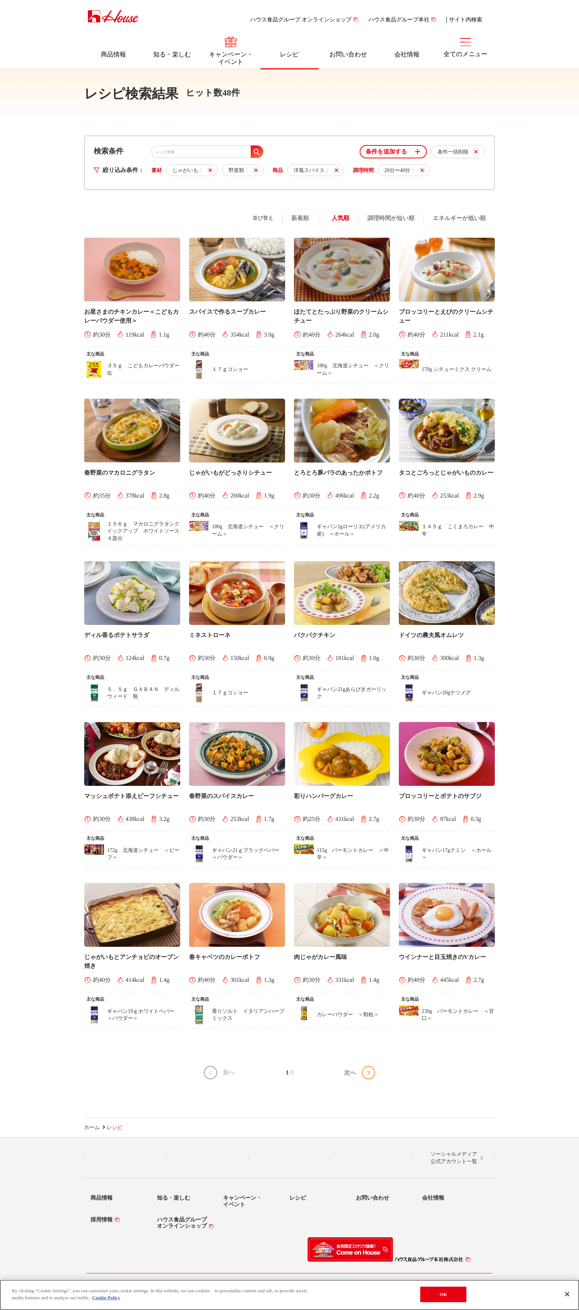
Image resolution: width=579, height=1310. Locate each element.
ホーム (92, 1127)
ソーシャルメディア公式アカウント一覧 (454, 1157)
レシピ (289, 54)
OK (443, 1294)
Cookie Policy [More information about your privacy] (106, 1297)
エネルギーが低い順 (459, 218)
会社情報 (406, 54)
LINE (125, 1158)
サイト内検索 (465, 20)
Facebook (289, 1158)
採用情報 (101, 1220)
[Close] (567, 1294)
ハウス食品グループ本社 (399, 20)
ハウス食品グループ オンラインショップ (301, 20)
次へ (350, 1072)
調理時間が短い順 (391, 218)
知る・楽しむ (172, 54)
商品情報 (113, 54)
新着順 (300, 218)
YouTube (371, 1158)
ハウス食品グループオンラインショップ (182, 1223)
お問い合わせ (348, 54)
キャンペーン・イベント (231, 58)
